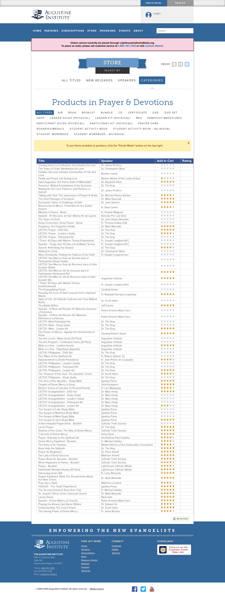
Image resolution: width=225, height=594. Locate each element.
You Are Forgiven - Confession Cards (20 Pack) (64, 342)
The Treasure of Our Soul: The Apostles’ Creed (65, 373)
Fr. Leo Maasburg (111, 388)
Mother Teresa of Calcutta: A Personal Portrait (64, 388)
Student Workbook (53, 134)
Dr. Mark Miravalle (111, 226)
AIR (60, 112)
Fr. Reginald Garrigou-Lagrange (118, 294)
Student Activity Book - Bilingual (141, 128)
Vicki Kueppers (109, 384)
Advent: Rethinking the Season (56, 247)
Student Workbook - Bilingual (99, 134)
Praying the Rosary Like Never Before (59, 504)
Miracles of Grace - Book (52, 212)
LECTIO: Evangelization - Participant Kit (60, 402)
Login (157, 13)
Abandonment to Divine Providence (58, 359)
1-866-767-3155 (127, 45)
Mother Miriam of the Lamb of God (120, 178)
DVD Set (171, 112)
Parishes (51, 30)
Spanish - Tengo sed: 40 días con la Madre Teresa (66, 244)
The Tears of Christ (49, 219)
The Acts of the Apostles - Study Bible (60, 381)
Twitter (115, 549)
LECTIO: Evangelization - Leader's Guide (61, 398)
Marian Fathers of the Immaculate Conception (127, 444)
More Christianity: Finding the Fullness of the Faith (66, 254)
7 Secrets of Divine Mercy (53, 434)
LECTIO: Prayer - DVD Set (53, 230)
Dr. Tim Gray (108, 185)
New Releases (99, 80)
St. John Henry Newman (115, 219)
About (138, 30)
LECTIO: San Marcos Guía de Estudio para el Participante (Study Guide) (63, 260)
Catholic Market (154, 45)
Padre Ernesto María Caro (115, 310)
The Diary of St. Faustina (52, 444)
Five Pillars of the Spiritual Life (55, 356)
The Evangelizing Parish (51, 289)
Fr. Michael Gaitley (111, 441)
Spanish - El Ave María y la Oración (58, 500)
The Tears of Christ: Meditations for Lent (61, 168)
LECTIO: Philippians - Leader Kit (56, 370)
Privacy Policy (97, 589)
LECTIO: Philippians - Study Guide (57, 377)
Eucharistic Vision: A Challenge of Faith (60, 202)
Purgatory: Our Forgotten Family (56, 226)
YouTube (116, 553)
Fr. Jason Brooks (110, 511)
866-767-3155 (48, 568)
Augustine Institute (111, 278)
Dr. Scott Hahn (109, 300)
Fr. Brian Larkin (109, 207)
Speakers (127, 80)
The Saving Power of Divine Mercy (58, 511)
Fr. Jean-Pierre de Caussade (117, 359)
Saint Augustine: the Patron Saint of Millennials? (64, 182)
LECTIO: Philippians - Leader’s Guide (59, 363)
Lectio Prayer (46, 427)
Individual (153, 3)
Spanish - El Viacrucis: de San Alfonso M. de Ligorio (67, 215)
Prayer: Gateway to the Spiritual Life (58, 437)
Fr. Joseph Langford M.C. (115, 240)
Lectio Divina (45, 497)
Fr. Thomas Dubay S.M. (114, 222)
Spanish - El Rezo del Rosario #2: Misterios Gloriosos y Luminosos (62, 317)
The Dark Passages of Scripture (56, 198)
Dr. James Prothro (111, 165)
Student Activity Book (89, 128)
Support (85, 567)
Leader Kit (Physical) (113, 117)
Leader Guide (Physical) (70, 117)
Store (92, 30)
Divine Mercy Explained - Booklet (57, 441)
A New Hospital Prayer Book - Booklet (60, 423)
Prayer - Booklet (47, 466)
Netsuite (85, 563)
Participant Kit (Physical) (111, 123)
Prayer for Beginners (50, 451)
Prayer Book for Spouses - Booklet (58, 459)
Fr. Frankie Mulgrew (112, 212)
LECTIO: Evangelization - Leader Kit (58, 405)
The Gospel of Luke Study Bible (56, 409)
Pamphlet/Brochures (164, 117)
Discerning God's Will (50, 473)
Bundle (107, 112)
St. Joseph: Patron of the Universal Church (62, 493)
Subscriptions (72, 30)
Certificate (137, 112)
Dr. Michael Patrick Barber (116, 195)
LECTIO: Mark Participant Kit (54, 321)
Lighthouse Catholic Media (116, 466)
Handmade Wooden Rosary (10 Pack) (59, 469)
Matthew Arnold (110, 455)
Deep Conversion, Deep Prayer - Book (60, 222)
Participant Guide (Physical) (60, 123)
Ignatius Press (109, 381)
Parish (180, 3)
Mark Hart (106, 497)
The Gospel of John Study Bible (56, 420)
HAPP (41, 117)
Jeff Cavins (107, 305)
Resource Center (89, 560)
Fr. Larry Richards (111, 473)
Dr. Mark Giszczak (111, 198)
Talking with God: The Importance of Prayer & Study (67, 195)
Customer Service (48, 574)
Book (72, 112)
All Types (45, 112)
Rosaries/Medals (50, 128)
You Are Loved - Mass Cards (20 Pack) (60, 338)
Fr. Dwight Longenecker (115, 254)
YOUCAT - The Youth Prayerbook (57, 486)
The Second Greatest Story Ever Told (59, 490)
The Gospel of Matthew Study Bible (58, 412)
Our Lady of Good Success (53, 455)
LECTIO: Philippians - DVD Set (55, 352)
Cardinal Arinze (109, 289)
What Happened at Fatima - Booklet (58, 462)
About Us (85, 571)
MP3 (139, 117)
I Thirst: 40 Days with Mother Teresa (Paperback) (66, 240)
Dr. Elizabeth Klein (111, 182)
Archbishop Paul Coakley (115, 437)
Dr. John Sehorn (110, 202)
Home (37, 30)
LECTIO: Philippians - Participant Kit (58, 366)
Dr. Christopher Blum (113, 168)
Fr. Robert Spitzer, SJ (113, 356)
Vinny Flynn (107, 434)
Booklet (89, 112)
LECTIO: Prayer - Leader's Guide (56, 233)
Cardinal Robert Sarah (113, 333)
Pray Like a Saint (47, 482)
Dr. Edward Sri (109, 504)
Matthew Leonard (111, 482)
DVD (156, 112)
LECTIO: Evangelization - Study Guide (59, 395)
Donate (124, 30)
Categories (152, 80)
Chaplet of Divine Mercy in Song (56, 384)
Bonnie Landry (109, 173)
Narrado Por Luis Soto (113, 215)
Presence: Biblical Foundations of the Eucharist (65, 185)
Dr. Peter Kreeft (110, 451)
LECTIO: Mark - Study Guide (54, 325)
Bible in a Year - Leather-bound (56, 345)
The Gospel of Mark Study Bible (56, 416)
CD (120, 112)
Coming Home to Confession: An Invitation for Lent (67, 165)
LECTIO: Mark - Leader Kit (53, 328)
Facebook (116, 546)
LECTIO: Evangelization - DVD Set (57, 391)
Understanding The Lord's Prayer (57, 507)
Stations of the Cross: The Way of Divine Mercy (65, 430)
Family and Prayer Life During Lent (57, 178)
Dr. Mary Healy (109, 391)
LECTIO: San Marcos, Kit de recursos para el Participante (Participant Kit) (63, 272)
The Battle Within (48, 305)
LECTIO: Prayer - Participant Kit (56, 237)
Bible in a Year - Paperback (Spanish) (59, 349)
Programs (108, 30)
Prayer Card (148, 123)
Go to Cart (180, 518)
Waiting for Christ (48, 251)
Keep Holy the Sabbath (51, 448)
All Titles (71, 80)
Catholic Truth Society (113, 423)
